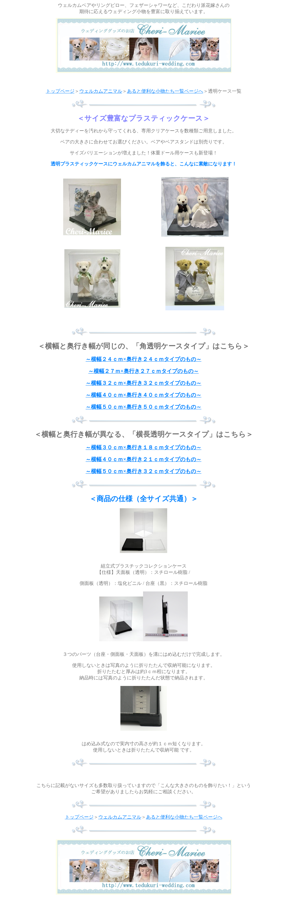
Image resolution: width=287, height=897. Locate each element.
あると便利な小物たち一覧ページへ (165, 91)
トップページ (60, 91)
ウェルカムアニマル (100, 91)
